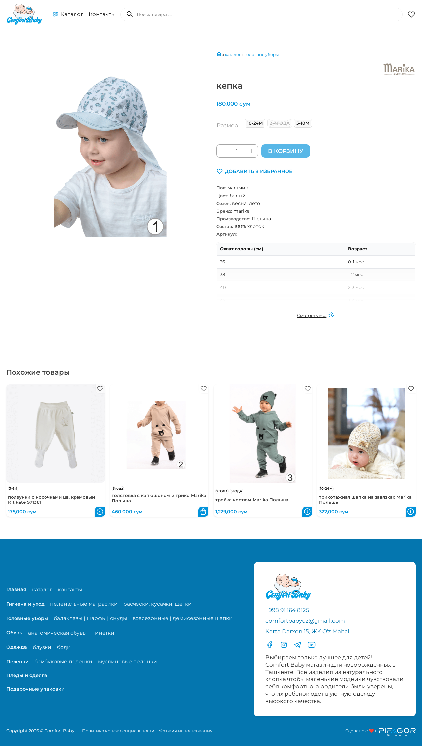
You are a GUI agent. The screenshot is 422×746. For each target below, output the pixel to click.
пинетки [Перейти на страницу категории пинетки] (102, 633)
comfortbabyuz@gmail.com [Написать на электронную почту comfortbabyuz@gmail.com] (305, 620)
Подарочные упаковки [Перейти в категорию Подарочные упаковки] (35, 689)
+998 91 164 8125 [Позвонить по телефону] (287, 610)
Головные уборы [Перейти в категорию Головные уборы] (27, 618)
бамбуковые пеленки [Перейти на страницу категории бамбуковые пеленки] (63, 662)
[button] (68, 14)
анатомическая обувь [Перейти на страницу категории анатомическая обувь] (57, 633)
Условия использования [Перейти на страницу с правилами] (186, 730)
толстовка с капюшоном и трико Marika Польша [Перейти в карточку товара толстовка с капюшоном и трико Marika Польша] (159, 498)
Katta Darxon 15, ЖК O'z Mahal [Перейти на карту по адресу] (307, 631)
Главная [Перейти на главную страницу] (16, 589)
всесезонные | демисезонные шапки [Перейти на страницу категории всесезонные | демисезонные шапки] (183, 618)
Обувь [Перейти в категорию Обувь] (14, 633)
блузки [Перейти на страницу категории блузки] (42, 647)
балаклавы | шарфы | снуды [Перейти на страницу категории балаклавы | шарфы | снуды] (90, 618)
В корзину (285, 151)
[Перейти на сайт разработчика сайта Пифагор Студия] (380, 732)
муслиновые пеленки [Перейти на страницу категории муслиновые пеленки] (127, 662)
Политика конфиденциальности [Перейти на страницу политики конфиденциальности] (118, 730)
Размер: (228, 125)
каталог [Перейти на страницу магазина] (42, 590)
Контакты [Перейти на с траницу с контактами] (102, 14)
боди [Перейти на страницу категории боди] (64, 647)
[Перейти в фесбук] (269, 645)
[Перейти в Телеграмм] (297, 645)
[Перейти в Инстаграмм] (284, 645)
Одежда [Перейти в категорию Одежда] (16, 647)
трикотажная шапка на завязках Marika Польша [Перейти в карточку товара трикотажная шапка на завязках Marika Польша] (365, 500)
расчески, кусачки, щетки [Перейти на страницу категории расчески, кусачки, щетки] (157, 604)
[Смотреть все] (316, 315)
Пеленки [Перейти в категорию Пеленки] (17, 662)
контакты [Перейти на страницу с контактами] (70, 590)
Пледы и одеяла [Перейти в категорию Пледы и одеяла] (26, 675)
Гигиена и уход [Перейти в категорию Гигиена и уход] (25, 604)
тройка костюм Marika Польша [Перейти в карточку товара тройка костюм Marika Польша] (251, 499)
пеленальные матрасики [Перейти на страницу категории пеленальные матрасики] (84, 604)
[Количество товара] (237, 151)
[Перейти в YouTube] (311, 645)
